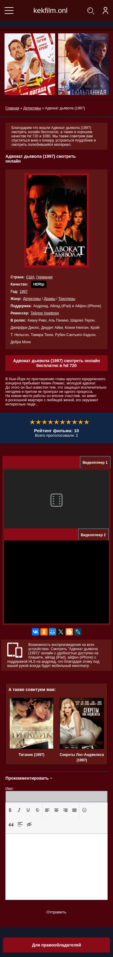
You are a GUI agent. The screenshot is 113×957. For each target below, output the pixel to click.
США (30, 277)
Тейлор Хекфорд (44, 313)
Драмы (49, 299)
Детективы (32, 299)
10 (87, 422)
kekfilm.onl (50, 10)
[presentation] (10, 810)
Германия (44, 277)
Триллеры (66, 299)
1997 (24, 291)
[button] (10, 810)
